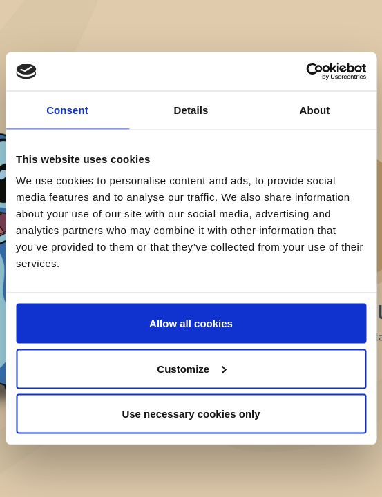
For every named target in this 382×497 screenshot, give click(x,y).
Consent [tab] (67, 109)
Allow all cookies (191, 323)
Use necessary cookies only (191, 414)
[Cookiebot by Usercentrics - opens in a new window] (305, 72)
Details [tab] (191, 109)
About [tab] (315, 109)
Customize (191, 368)
